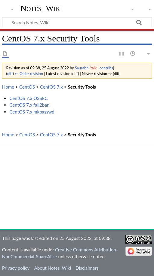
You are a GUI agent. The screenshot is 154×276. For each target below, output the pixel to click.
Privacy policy (15, 268)
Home (8, 86)
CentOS (27, 86)
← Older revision (29, 73)
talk (94, 67)
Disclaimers (86, 268)
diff (10, 73)
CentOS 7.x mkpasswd (31, 111)
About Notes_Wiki (52, 268)
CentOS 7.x (51, 86)
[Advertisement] (77, 187)
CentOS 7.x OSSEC (28, 98)
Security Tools (82, 86)
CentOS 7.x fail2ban (29, 105)
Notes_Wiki (41, 8)
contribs (106, 67)
